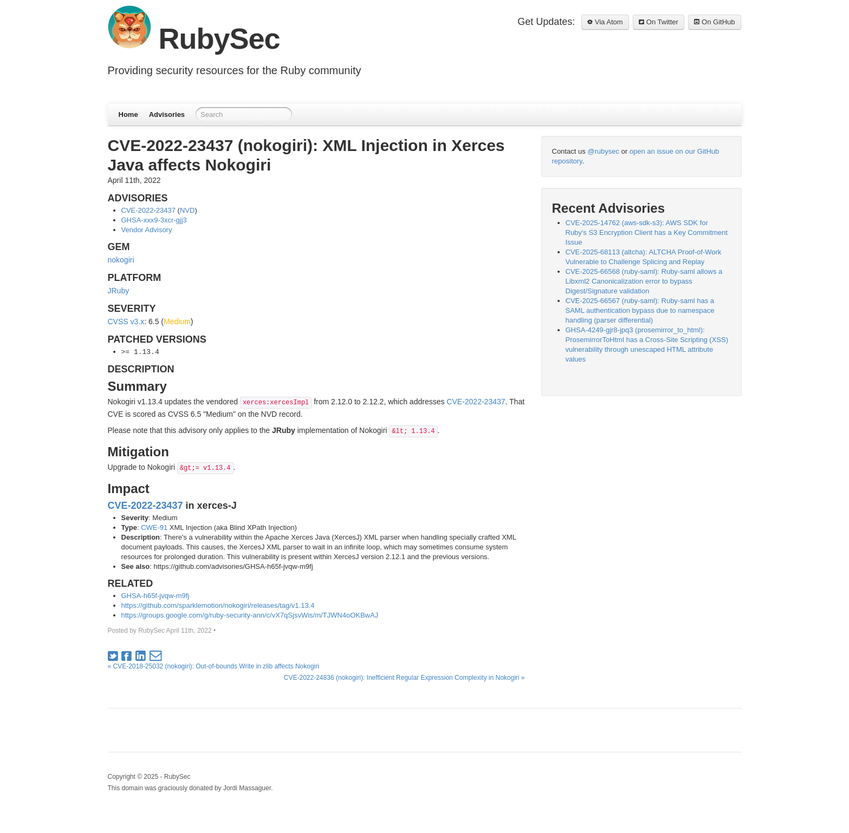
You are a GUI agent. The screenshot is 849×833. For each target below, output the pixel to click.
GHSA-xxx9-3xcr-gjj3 (154, 220)
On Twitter (658, 22)
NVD (187, 210)
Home (128, 114)
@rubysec (603, 151)
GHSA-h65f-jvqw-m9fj (155, 596)
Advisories (167, 114)
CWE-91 (154, 527)
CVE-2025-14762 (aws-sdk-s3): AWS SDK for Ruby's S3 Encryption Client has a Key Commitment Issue (647, 232)
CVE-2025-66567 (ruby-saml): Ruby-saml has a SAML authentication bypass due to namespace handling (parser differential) (640, 310)
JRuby (118, 290)
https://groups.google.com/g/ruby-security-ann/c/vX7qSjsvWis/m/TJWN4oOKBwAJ (250, 615)
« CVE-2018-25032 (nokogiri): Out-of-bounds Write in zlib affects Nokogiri (213, 666)
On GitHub (714, 22)
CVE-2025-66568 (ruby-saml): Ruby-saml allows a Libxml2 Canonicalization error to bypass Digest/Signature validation (644, 281)
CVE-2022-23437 (148, 210)
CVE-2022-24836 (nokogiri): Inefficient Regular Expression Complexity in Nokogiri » (404, 677)
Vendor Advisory (146, 230)
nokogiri (121, 259)
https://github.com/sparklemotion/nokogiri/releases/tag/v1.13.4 (218, 605)
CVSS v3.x (126, 321)
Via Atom (605, 22)
